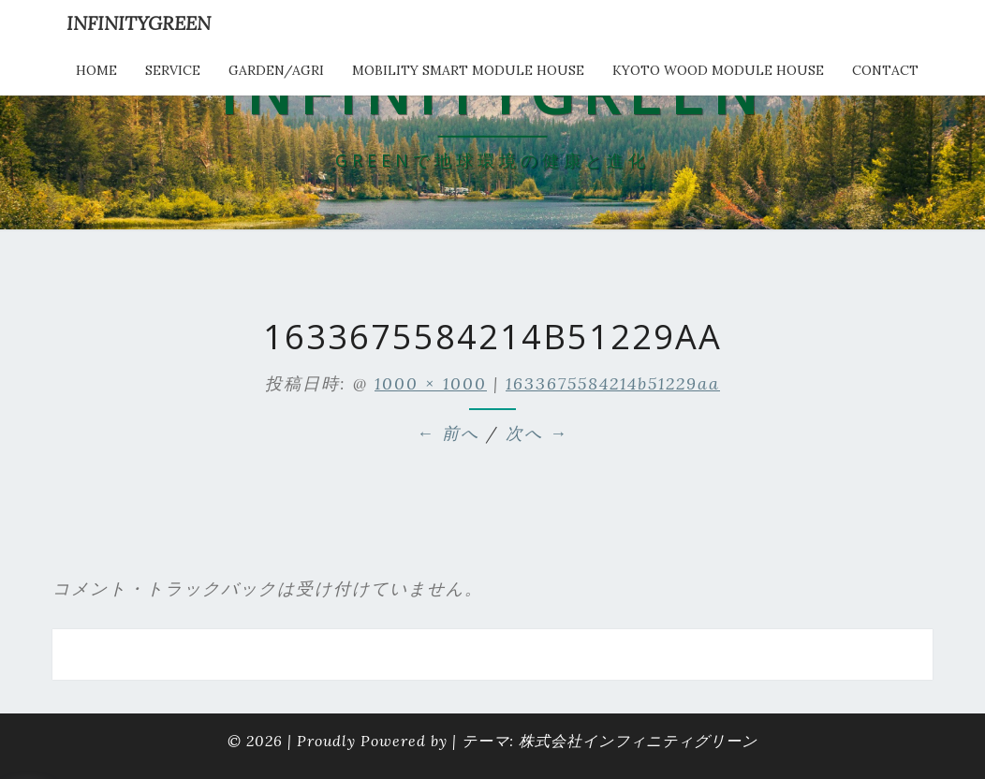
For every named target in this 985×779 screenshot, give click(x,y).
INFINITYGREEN (138, 23)
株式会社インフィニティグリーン (638, 740)
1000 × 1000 (431, 383)
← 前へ (448, 433)
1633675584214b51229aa (613, 383)
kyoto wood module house (718, 70)
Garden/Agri (276, 70)
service (172, 70)
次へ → (537, 433)
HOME (96, 70)
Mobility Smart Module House (468, 70)
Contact (885, 70)
